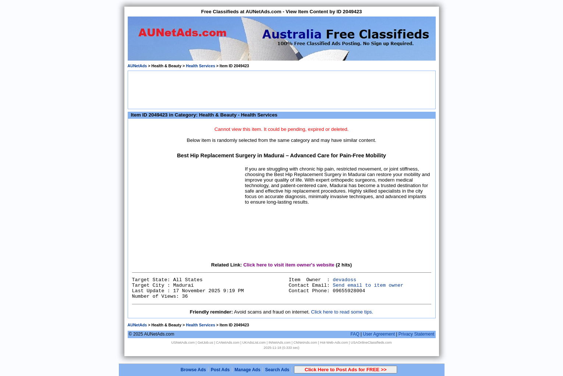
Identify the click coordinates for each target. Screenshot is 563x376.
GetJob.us (205, 342)
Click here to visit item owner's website (288, 265)
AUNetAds (137, 66)
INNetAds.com (280, 342)
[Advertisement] (281, 89)
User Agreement (379, 334)
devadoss (344, 280)
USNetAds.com (183, 342)
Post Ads (220, 369)
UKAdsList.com (254, 342)
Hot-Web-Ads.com (334, 342)
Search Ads (277, 369)
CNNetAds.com (305, 342)
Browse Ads (193, 369)
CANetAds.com (228, 342)
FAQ (354, 334)
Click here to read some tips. (342, 312)
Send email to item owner (368, 285)
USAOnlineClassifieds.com (371, 342)
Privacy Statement (416, 334)
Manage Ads (247, 369)
